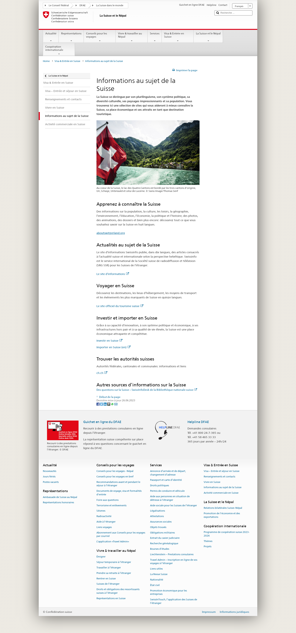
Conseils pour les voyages (100, 37)
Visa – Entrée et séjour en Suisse (221, 471)
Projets (207, 546)
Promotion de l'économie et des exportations (222, 515)
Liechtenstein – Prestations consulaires (171, 554)
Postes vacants (51, 482)
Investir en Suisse (109, 340)
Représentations (71, 37)
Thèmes (208, 541)
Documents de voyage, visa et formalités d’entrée (119, 492)
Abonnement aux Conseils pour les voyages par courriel (120, 534)
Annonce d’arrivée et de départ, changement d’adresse (168, 473)
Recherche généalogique (164, 543)
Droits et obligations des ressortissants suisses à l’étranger (118, 591)
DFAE (82, 5)
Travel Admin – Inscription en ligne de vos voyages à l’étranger (173, 561)
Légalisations (157, 510)
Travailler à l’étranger (108, 567)
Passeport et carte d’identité (166, 480)
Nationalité (156, 579)
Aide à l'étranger (106, 521)
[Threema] (109, 403)
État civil (155, 585)
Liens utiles (156, 568)
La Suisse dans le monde (109, 5)
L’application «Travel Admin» (112, 541)
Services (155, 37)
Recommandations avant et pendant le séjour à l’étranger (118, 484)
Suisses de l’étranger (107, 584)
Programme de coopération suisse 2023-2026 (226, 534)
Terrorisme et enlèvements (111, 505)
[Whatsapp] (112, 403)
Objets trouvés (158, 527)
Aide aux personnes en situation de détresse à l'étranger (170, 498)
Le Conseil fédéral (59, 5)
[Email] (115, 403)
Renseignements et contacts (219, 476)
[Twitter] (102, 403)
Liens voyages (104, 527)
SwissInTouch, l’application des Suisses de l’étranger (173, 601)
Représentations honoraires (58, 502)
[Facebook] (98, 403)
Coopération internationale (59, 50)
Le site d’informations (112, 274)
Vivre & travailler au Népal (131, 37)
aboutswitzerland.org (110, 233)
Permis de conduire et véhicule (167, 490)
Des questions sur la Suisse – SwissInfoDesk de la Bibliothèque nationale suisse (146, 389)
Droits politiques (159, 485)
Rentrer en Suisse (106, 578)
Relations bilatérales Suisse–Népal (223, 507)
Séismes (100, 510)
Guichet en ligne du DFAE (102, 422)
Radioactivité (103, 516)
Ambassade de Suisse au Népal (60, 497)
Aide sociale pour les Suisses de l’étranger (173, 505)
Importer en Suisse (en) (113, 347)
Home (46, 61)
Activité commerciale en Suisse (221, 492)
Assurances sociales (161, 521)
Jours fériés (49, 476)
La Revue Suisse (158, 574)
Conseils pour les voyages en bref (114, 476)
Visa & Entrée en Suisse (177, 37)
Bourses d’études (159, 548)
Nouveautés (49, 471)
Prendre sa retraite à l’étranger (113, 573)
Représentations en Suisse (111, 598)
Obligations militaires (162, 532)
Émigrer (101, 556)
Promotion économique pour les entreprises (168, 592)
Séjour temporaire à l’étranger (113, 562)
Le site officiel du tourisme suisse (119, 306)
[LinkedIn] (105, 403)
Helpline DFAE (198, 422)
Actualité (51, 37)
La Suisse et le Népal (208, 37)
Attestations (157, 516)
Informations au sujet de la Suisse (222, 487)
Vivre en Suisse (212, 482)
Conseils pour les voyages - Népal (114, 471)
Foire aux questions (107, 500)
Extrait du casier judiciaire (165, 538)
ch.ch (101, 373)
